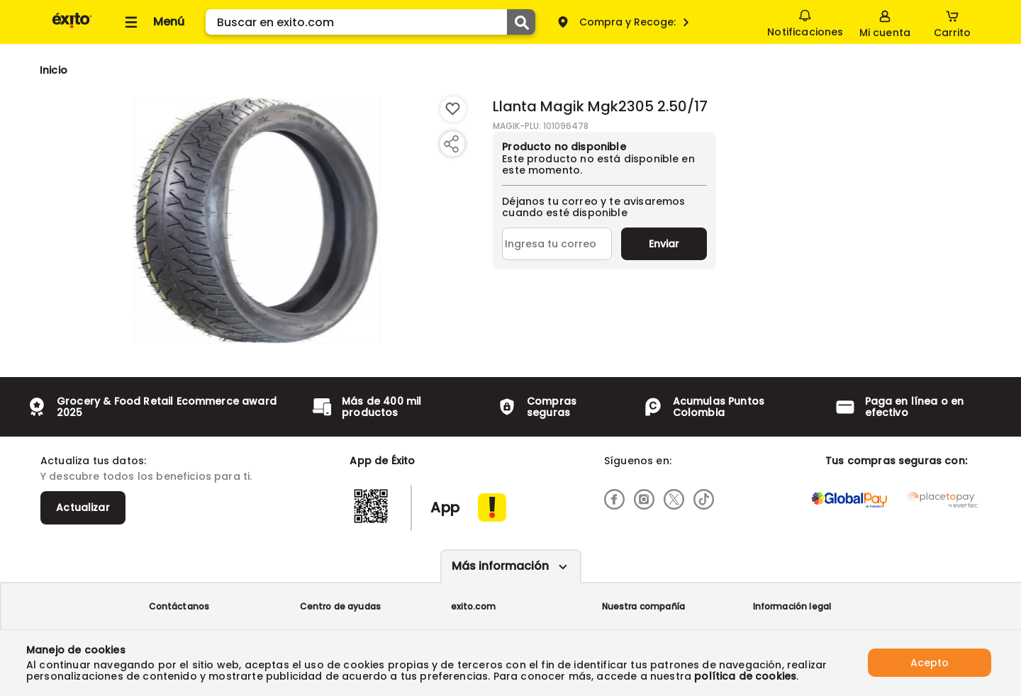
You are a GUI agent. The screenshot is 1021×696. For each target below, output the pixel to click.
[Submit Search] (521, 22)
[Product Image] (256, 220)
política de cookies (745, 676)
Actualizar (83, 507)
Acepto (929, 663)
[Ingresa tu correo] (557, 244)
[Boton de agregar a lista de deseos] (453, 109)
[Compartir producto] (450, 144)
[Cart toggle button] (952, 22)
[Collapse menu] (152, 22)
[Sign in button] (885, 22)
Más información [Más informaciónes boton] (500, 566)
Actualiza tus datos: (93, 460)
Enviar (664, 244)
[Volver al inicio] (72, 27)
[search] (370, 22)
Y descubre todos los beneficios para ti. (146, 476)
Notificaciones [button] (805, 21)
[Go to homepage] (53, 70)
